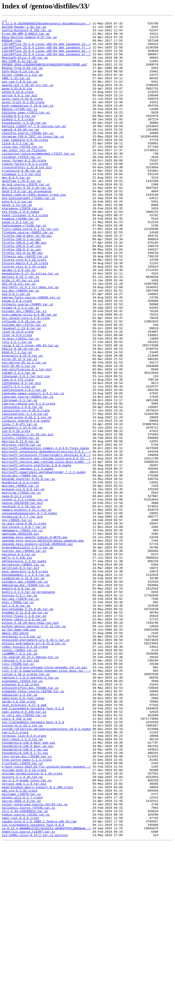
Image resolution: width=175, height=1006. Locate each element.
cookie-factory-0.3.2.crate (25, 193)
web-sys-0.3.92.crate (19, 945)
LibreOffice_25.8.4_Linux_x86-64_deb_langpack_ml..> (46, 57)
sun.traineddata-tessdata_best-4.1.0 (33, 863)
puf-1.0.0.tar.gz (16, 723)
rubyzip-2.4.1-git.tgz (20, 789)
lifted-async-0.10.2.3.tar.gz (26, 497)
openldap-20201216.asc (20, 637)
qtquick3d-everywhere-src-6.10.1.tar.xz (35, 764)
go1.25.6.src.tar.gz (19, 337)
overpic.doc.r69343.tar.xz (24, 658)
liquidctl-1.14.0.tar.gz (22, 510)
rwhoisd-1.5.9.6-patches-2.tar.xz (30, 810)
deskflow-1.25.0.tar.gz (21, 214)
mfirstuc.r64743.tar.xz (21, 530)
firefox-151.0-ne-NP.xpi (22, 300)
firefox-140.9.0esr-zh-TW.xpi (26, 279)
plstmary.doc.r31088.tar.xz (25, 695)
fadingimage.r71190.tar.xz (24, 267)
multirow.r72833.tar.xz (21, 588)
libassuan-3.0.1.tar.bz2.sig (26, 448)
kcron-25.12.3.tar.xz (19, 427)
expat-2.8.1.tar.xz (18, 263)
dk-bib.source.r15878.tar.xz (26, 218)
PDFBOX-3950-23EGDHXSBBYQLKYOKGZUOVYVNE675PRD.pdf (44, 74)
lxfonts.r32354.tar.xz (20, 522)
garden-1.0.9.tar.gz (19, 321)
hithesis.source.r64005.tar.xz (27, 362)
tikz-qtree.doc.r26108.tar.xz (26, 904)
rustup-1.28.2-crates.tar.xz (26, 805)
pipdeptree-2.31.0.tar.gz (23, 690)
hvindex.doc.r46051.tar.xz (24, 370)
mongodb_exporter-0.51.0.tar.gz (28, 571)
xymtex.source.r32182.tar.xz (26, 974)
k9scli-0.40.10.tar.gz (20, 415)
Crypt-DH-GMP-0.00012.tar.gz (26, 37)
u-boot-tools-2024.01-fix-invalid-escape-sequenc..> (46, 916)
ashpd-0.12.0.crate (18, 107)
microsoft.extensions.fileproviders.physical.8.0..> (46, 542)
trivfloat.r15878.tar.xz (22, 912)
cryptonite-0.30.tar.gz (21, 201)
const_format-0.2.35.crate (24, 189)
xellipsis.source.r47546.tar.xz (28, 966)
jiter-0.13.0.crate (18, 394)
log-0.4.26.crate (16, 514)
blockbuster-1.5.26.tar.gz (24, 144)
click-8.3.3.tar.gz (18, 168)
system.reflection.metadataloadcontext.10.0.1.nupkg (46, 871)
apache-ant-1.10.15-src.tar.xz (27, 99)
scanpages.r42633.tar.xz (22, 814)
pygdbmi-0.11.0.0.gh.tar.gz (25, 731)
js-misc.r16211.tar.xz (20, 403)
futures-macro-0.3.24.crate (25, 312)
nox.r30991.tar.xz (17, 621)
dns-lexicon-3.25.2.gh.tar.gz (26, 222)
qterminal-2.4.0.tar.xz (21, 760)
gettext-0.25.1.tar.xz (20, 329)
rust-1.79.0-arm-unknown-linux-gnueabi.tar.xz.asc (44, 797)
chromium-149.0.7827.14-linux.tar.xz (33, 160)
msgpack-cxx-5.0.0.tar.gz (23, 584)
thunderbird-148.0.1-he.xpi (25, 896)
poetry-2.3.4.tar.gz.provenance (28, 707)
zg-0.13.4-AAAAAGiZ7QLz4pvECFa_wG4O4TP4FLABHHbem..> (46, 990)
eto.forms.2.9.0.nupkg (20, 251)
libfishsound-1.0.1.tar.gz (24, 464)
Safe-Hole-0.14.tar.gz (20, 82)
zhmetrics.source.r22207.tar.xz (28, 995)
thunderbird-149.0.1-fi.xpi (25, 900)
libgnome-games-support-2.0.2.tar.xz (33, 468)
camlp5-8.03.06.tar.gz (20, 152)
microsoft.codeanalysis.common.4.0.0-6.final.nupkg (45, 534)
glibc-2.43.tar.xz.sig (20, 333)
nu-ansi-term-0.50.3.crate (24, 625)
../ (4, 20)
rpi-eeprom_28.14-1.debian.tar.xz (30, 785)
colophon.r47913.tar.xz (21, 185)
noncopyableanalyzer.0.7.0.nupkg (29, 612)
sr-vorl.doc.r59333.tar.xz (24, 855)
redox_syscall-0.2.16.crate (25, 773)
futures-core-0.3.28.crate (24, 308)
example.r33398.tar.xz (20, 259)
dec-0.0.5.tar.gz (16, 210)
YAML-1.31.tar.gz (16, 90)
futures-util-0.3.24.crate (24, 316)
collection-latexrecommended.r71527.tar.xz (38, 181)
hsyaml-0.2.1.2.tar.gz (20, 366)
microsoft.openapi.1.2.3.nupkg (27, 559)
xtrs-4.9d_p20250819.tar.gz (25, 970)
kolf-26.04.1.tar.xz (19, 436)
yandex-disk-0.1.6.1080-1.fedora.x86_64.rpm (39, 982)
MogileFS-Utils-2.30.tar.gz (25, 66)
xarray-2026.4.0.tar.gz (21, 958)
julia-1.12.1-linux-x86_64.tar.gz (30, 411)
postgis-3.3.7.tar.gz (19, 711)
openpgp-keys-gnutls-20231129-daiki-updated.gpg (43, 645)
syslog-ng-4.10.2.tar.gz (22, 867)
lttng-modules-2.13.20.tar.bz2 (27, 518)
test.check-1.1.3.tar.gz (22, 884)
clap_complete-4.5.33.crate (25, 164)
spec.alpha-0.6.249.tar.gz (24, 851)
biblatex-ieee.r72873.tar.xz (26, 131)
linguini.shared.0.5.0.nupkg (26, 501)
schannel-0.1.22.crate (20, 818)
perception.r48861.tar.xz (23, 674)
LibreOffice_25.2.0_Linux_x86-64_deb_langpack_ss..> (46, 49)
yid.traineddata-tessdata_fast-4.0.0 (33, 986)
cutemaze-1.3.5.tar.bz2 (21, 205)
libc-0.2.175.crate (18, 452)
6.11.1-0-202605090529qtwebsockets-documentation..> (46, 25)
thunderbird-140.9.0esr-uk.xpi (27, 892)
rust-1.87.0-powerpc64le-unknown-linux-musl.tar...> (46, 801)
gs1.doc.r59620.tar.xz (20, 345)
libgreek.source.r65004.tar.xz (27, 473)
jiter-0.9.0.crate (17, 399)
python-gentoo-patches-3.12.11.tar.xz (34, 748)
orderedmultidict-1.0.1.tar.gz (27, 653)
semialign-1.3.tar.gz (19, 830)
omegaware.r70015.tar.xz (22, 633)
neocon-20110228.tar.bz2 (22, 600)
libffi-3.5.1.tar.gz (19, 460)
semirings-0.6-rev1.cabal (23, 834)
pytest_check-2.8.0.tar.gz (24, 740)
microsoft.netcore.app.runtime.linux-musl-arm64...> (46, 551)
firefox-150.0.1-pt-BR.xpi (24, 288)
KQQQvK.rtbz (11, 45)
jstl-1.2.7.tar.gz (17, 407)
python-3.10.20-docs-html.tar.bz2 (30, 744)
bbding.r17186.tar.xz (19, 127)
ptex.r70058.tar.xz (18, 719)
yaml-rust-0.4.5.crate (20, 978)
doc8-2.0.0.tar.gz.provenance (26, 226)
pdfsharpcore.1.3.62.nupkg (24, 670)
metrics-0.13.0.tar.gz (20, 526)
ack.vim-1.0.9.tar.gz (19, 94)
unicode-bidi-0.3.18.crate (24, 921)
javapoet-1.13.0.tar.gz (21, 390)
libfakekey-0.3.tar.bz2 (21, 456)
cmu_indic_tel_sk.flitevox (24, 177)
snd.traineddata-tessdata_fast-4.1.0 (33, 847)
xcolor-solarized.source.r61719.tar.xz (35, 962)
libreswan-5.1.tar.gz (19, 477)
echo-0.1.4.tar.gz (17, 238)
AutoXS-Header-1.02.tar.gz (24, 29)
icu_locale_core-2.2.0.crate (26, 378)
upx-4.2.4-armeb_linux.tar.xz (26, 933)
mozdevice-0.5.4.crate (20, 575)
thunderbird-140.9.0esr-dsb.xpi (28, 888)
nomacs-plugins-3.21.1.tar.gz (26, 608)
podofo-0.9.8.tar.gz (19, 703)
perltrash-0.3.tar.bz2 (20, 678)
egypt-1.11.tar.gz (17, 242)
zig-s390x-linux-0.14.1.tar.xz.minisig (35, 999)
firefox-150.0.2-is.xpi (21, 296)
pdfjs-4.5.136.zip (17, 666)
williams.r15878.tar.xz (21, 949)
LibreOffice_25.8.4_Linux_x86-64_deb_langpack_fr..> (46, 53)
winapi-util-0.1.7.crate (22, 953)
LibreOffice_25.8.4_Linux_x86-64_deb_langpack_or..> (46, 62)
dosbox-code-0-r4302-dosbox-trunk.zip (34, 230)
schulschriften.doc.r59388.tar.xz (30, 822)
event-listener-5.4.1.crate (25, 255)
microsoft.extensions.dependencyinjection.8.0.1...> (46, 538)
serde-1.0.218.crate (19, 838)
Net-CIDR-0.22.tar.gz (19, 70)
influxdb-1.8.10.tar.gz (21, 382)
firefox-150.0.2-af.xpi (21, 292)
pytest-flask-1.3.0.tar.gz (24, 736)
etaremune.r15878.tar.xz (22, 247)
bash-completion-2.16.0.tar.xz (27, 123)
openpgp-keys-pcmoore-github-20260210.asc (37, 649)
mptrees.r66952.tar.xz (20, 579)
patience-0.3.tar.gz (19, 662)
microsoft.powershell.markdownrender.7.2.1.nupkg (43, 563)
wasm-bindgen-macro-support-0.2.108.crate (37, 941)
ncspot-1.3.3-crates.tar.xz (25, 596)
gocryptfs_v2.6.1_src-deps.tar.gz (30, 341)
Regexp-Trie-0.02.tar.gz (22, 78)
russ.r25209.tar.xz (18, 793)
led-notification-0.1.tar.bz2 (26, 440)
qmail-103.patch (15, 756)
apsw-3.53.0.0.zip (17, 103)
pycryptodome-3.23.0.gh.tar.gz (27, 727)
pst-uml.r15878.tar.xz (20, 715)
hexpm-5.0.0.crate (17, 358)
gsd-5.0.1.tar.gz (16, 349)
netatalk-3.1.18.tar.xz (21, 604)
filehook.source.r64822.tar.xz (27, 275)
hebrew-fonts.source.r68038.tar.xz (31, 353)
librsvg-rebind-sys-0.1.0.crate (28, 481)
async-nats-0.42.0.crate (22, 115)
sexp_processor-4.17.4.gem (24, 842)
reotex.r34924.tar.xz (19, 777)
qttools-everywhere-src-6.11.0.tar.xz (34, 768)
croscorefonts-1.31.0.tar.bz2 (26, 197)
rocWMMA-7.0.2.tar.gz (19, 781)
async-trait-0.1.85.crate (23, 119)
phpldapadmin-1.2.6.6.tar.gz (26, 686)
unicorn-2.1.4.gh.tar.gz (22, 929)
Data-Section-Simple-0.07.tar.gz (29, 41)
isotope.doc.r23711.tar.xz (24, 386)
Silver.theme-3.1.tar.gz (22, 86)
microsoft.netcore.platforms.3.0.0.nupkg (36, 555)
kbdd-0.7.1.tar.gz (17, 419)
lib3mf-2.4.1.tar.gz (19, 444)
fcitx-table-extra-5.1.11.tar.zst (30, 271)
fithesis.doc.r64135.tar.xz (25, 304)
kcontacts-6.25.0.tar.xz (22, 423)
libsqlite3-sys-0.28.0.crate (26, 489)
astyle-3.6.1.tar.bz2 (19, 111)
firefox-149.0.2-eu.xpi (21, 284)
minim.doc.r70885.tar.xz (22, 567)
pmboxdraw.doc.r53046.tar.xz (26, 699)
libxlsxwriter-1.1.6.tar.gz (25, 493)
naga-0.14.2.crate (17, 592)
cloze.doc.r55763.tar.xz (22, 173)
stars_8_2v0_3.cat (17, 859)
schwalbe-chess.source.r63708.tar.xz (33, 826)
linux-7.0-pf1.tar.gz (19, 505)
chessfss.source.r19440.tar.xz (27, 156)
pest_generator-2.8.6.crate (25, 682)
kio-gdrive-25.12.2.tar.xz (24, 431)
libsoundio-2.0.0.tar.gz (22, 485)
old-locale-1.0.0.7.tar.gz (24, 629)
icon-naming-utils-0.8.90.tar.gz (29, 374)
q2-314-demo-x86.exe (19, 752)
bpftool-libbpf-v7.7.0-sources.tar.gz (34, 148)
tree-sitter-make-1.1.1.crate (26, 908)
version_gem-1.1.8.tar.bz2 (24, 937)
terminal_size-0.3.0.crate (24, 879)
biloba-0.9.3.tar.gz (19, 136)
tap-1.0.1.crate (15, 875)
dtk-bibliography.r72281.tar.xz (28, 234)
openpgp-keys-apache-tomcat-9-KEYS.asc (35, 641)
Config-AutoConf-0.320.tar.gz (26, 33)
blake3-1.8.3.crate (18, 140)
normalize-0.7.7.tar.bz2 (22, 616)
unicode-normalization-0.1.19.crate (32, 925)
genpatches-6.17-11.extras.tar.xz (30, 325)
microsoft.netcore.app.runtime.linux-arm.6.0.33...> (46, 547)
